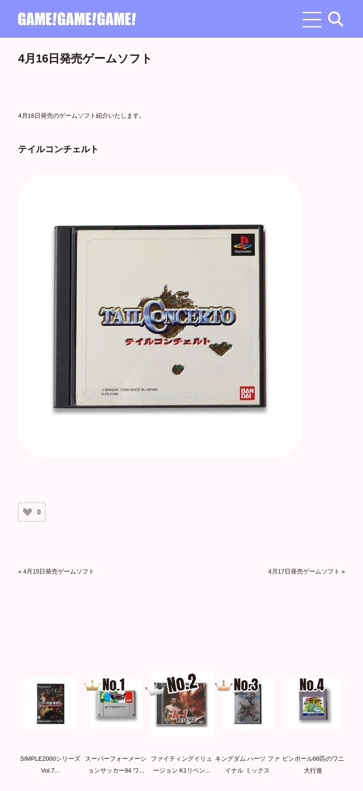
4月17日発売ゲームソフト (304, 571)
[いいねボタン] (27, 512)
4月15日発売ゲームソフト (59, 571)
